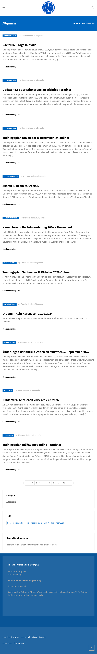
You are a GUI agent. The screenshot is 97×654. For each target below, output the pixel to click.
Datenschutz (19, 643)
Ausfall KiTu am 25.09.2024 (21, 186)
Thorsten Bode (27, 35)
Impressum (7, 643)
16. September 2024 (11, 218)
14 (64, 483)
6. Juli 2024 (8, 390)
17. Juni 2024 (8, 435)
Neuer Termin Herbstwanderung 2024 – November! (37, 227)
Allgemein (40, 35)
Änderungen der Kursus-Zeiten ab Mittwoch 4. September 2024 (46, 352)
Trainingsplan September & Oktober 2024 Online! (36, 272)
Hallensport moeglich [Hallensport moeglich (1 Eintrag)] (16, 523)
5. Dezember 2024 (10, 36)
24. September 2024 (11, 176)
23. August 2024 (9, 304)
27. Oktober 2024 (10, 80)
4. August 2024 (9, 342)
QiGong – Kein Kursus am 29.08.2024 (28, 313)
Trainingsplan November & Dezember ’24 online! (36, 138)
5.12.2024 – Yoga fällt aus (19, 45)
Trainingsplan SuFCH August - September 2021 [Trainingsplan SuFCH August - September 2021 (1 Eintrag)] (45, 523)
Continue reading (9, 67)
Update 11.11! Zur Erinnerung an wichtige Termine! (37, 90)
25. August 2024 (9, 263)
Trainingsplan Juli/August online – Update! (32, 445)
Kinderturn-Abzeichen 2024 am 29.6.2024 (31, 400)
